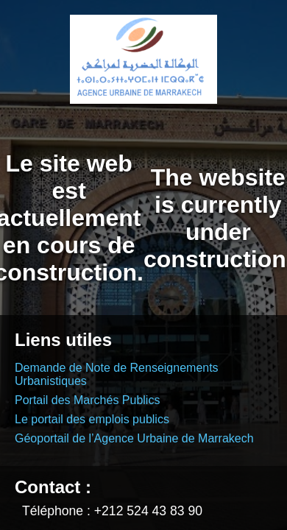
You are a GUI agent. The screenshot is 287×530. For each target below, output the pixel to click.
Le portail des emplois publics (92, 419)
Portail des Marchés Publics (87, 400)
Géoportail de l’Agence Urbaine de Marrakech (134, 438)
